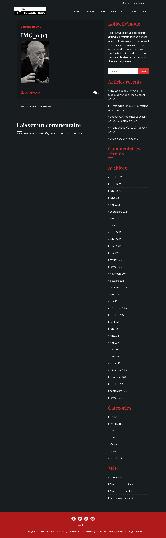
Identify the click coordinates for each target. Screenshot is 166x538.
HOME (113, 437)
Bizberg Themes (133, 531)
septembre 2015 (118, 287)
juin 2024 (115, 218)
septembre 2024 (119, 211)
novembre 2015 (118, 273)
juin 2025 (115, 198)
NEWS (113, 451)
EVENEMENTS (116, 424)
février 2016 (116, 260)
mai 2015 (114, 301)
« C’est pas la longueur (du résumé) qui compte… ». (128, 108)
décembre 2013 (118, 370)
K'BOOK (114, 444)
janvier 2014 (116, 363)
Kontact (82, 525)
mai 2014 (114, 342)
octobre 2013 (117, 384)
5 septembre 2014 (31, 26)
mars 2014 (115, 356)
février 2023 (116, 225)
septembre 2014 (118, 322)
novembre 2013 (118, 377)
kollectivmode (30, 93)
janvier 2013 (116, 398)
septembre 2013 (118, 391)
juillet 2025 (115, 191)
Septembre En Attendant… (124, 138)
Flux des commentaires (122, 491)
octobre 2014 (117, 315)
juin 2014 (114, 335)
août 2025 (115, 184)
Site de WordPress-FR (121, 498)
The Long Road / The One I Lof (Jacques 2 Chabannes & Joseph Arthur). (127, 95)
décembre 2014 (118, 308)
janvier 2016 (116, 267)
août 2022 (115, 232)
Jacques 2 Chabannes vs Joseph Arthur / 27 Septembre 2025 (127, 119)
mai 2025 (115, 204)
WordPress (101, 531)
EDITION (114, 417)
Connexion (116, 477)
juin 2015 (114, 294)
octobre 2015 (117, 280)
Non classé (116, 458)
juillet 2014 (115, 329)
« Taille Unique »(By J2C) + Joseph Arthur (127, 130)
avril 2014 (115, 349)
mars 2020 (115, 246)
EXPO (113, 430)
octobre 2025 (117, 177)
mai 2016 (114, 253)
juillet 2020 (115, 239)
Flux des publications (121, 484)
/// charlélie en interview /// (36, 106)
